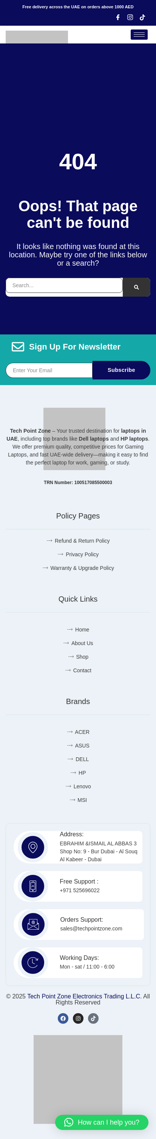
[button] (101, 1122)
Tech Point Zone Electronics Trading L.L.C (83, 996)
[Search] (136, 287)
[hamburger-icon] (139, 34)
